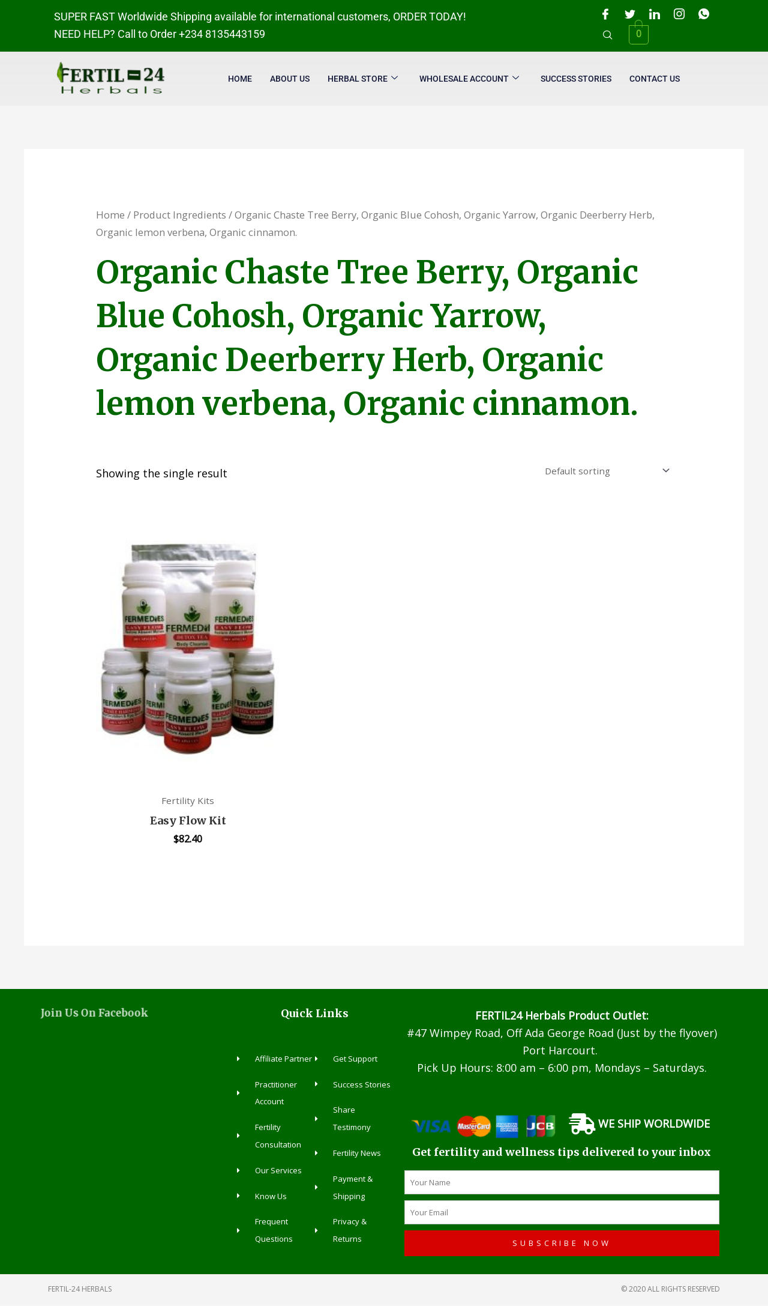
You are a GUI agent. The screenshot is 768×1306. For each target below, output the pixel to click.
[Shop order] (602, 471)
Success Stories (576, 78)
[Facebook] (605, 14)
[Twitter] (630, 14)
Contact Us (654, 78)
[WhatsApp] (704, 14)
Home (240, 78)
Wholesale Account (469, 79)
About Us (290, 78)
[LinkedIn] (655, 14)
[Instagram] (679, 14)
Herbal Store (363, 79)
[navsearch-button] (608, 35)
